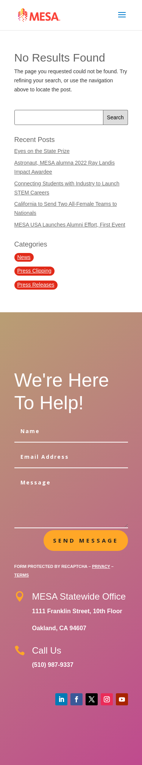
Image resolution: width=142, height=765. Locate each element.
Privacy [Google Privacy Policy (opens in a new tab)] (101, 566)
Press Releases (36, 285)
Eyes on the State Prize (42, 151)
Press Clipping (34, 271)
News (24, 257)
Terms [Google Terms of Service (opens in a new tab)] (21, 575)
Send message (86, 540)
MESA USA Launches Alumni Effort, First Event (69, 225)
